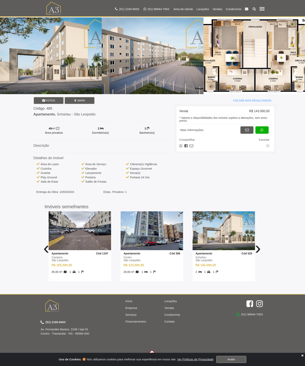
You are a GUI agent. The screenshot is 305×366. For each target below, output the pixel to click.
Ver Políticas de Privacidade (195, 359)
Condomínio (233, 9)
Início (128, 301)
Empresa (131, 308)
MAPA (79, 100)
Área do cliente (183, 9)
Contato (169, 321)
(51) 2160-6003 (53, 322)
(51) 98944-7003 (249, 314)
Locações (202, 9)
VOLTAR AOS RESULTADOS (252, 100)
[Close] (302, 355)
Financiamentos (135, 321)
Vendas (217, 9)
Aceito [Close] (231, 359)
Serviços (131, 314)
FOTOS (48, 100)
